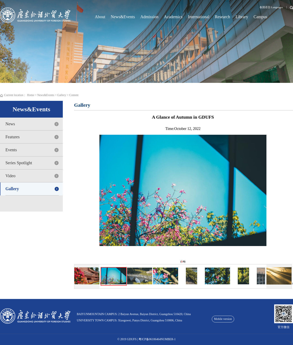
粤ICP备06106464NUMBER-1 (157, 339)
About (100, 16)
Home (30, 95)
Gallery (61, 95)
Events (11, 149)
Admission (149, 16)
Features (12, 137)
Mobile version (223, 319)
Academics (173, 16)
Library (242, 16)
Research (222, 16)
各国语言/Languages (271, 7)
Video (10, 175)
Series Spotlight (18, 162)
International (198, 16)
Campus (260, 16)
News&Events (123, 16)
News (10, 124)
